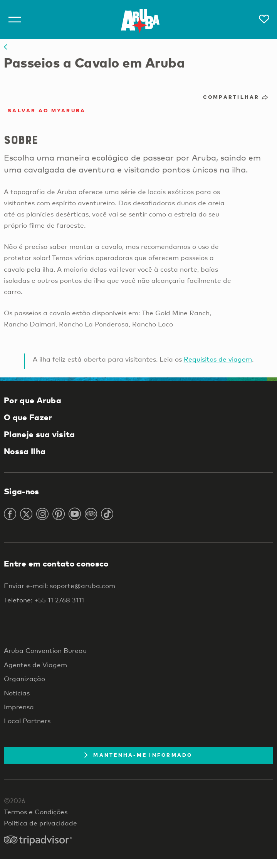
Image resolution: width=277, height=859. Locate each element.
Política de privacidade (40, 823)
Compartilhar (236, 97)
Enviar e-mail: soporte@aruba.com (59, 586)
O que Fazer (28, 417)
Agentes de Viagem (35, 665)
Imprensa (19, 707)
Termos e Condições (35, 812)
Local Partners (27, 721)
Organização (24, 679)
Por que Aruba (32, 400)
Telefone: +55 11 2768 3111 (44, 600)
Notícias (17, 693)
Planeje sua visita (39, 434)
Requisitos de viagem (218, 359)
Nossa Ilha (24, 451)
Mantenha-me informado (138, 755)
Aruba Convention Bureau (45, 650)
